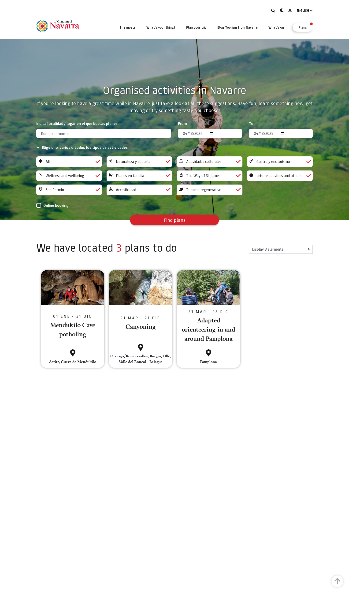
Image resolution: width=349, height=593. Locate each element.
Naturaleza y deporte (139, 161)
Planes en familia (139, 175)
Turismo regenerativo (209, 190)
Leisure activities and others (280, 175)
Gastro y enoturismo (280, 161)
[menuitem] (127, 27)
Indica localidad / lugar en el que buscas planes (77, 123)
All (69, 161)
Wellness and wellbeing (69, 175)
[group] (69, 161)
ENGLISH (305, 10)
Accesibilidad (139, 190)
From (182, 123)
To (251, 123)
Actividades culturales (209, 161)
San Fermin (69, 190)
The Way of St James (209, 175)
